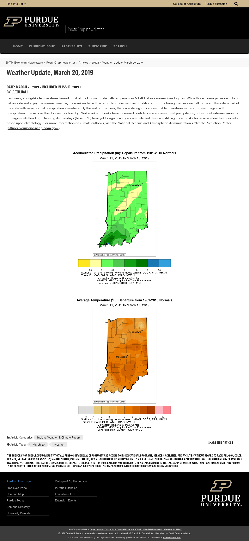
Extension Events (66, 500)
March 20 (39, 444)
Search (120, 46)
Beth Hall (20, 92)
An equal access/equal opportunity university (107, 533)
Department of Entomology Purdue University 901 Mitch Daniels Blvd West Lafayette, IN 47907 (136, 529)
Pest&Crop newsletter (86, 29)
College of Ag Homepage (71, 481)
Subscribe (97, 46)
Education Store (65, 494)
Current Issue (42, 46)
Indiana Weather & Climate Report (58, 437)
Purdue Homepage (19, 481)
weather (59, 444)
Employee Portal (17, 488)
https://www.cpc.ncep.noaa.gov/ (33, 127)
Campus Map (15, 494)
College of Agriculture (187, 3)
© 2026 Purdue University (70, 533)
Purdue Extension (216, 3)
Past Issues (71, 46)
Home (18, 46)
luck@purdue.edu (172, 537)
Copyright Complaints (142, 533)
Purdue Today (15, 500)
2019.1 (76, 87)
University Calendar (19, 513)
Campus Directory (18, 507)
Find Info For (16, 3)
